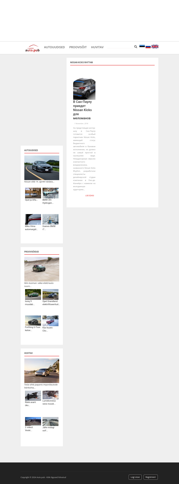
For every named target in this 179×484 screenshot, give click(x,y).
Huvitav (97, 47)
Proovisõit (78, 47)
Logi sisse (135, 477)
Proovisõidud (31, 252)
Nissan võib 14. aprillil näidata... (39, 181)
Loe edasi (89, 195)
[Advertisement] (90, 20)
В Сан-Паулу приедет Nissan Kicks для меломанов (82, 110)
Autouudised (54, 47)
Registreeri (151, 477)
